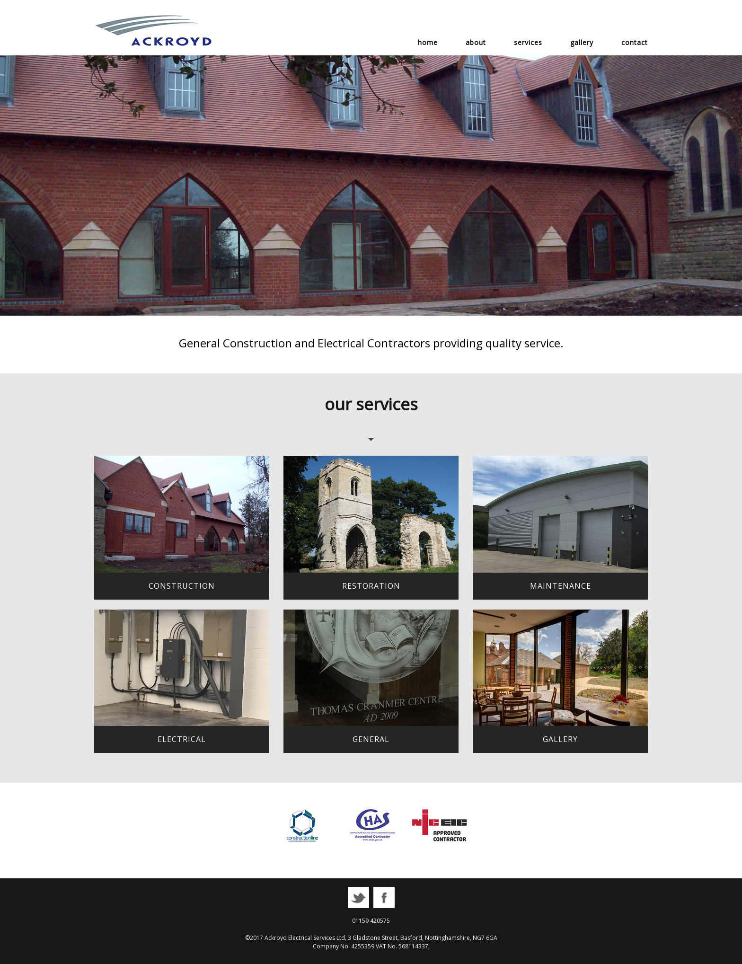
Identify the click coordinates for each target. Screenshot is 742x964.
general (371, 739)
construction (182, 586)
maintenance (560, 586)
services (528, 42)
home (428, 42)
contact (634, 42)
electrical (182, 739)
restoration (371, 586)
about (476, 42)
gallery (581, 42)
